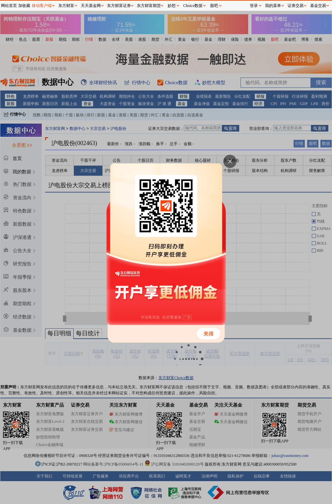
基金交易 (318, 5)
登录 (254, 5)
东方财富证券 (119, 5)
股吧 (214, 5)
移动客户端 (42, 5)
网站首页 (9, 5)
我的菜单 (273, 5)
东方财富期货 (149, 5)
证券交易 (296, 5)
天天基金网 (91, 5)
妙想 (172, 5)
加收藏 (24, 5)
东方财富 (66, 5)
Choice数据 (192, 5)
